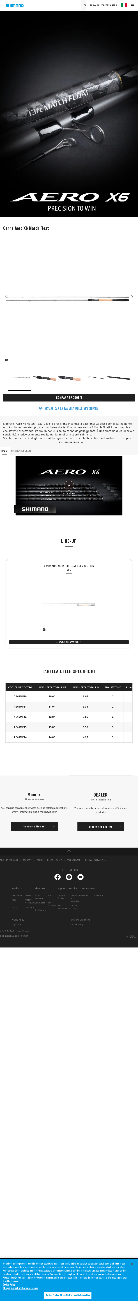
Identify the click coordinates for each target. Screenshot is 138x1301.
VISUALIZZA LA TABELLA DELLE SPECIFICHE (71, 408)
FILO (14, 900)
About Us (39, 888)
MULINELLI (17, 895)
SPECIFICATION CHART (21, 450)
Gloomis (84, 895)
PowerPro (98, 895)
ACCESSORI (30, 907)
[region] (69, 1279)
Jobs (50, 895)
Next (132, 296)
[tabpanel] (69, 603)
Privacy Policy (18, 919)
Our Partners (88, 888)
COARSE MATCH (73, 860)
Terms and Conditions (80, 919)
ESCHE (14, 907)
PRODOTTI (27, 860)
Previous (6, 296)
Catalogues (39, 902)
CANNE (40, 860)
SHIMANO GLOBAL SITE (133, 937)
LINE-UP (4, 450)
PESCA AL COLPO (54, 860)
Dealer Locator (74, 907)
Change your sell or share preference (20, 1288)
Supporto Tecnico (67, 888)
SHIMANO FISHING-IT (9, 860)
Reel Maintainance (64, 907)
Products (17, 888)
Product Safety (76, 924)
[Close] (132, 1264)
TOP (69, 851)
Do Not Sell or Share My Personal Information (14, 931)
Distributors (40, 910)
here (117, 1263)
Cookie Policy (9, 1284)
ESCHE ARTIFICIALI (30, 901)
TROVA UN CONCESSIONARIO (104, 5)
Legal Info (16, 924)
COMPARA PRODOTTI (69, 397)
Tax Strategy (52, 904)
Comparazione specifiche (67, 642)
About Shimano (38, 897)
